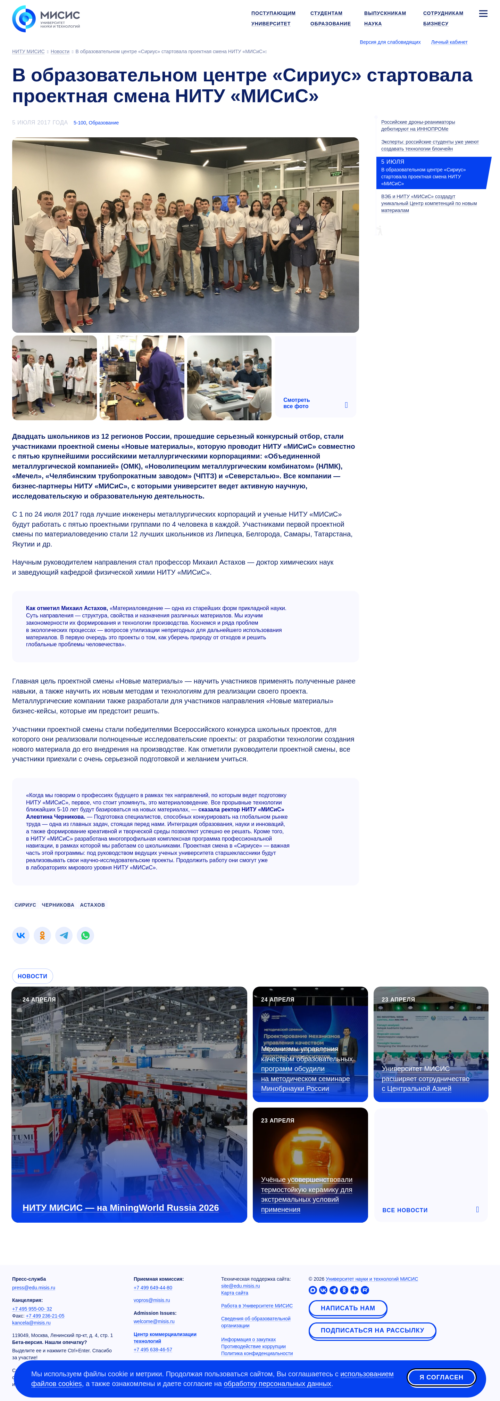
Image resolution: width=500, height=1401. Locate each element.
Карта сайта (234, 1293)
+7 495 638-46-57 (153, 1349)
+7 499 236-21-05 (45, 1316)
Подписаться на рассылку (372, 1330)
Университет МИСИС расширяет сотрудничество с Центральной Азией (426, 1078)
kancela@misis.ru (31, 1323)
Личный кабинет (449, 42)
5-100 (80, 122)
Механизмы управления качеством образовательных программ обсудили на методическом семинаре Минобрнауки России (307, 1068)
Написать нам (348, 1308)
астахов (92, 905)
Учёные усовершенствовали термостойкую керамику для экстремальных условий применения (306, 1194)
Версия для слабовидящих (390, 42)
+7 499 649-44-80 (153, 1287)
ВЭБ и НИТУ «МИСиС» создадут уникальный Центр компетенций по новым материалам (429, 203)
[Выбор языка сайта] (483, 42)
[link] (21, 935)
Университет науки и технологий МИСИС (372, 1279)
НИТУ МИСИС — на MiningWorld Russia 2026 (121, 1207)
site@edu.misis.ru (240, 1286)
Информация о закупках (248, 1339)
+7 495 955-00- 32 (32, 1309)
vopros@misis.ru (152, 1300)
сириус (25, 905)
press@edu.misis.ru (33, 1287)
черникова (58, 905)
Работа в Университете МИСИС (257, 1306)
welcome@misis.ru (154, 1321)
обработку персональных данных (277, 1383)
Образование (104, 122)
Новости (33, 976)
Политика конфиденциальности (257, 1353)
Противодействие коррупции (253, 1346)
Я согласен (442, 1377)
